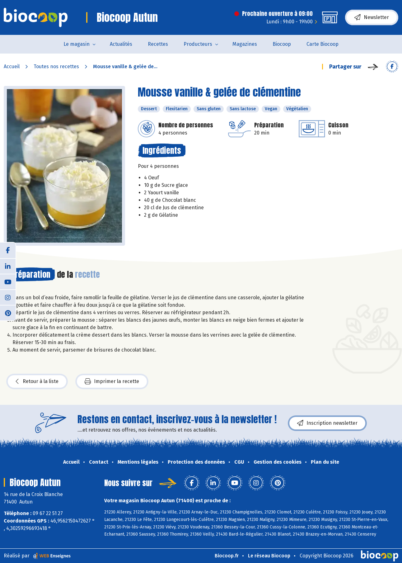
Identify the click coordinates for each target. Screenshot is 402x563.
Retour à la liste (37, 381)
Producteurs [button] (198, 44)
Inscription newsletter (327, 423)
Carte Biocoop (322, 44)
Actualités (121, 44)
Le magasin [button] (76, 44)
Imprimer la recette (112, 381)
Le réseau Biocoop (269, 556)
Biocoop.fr (227, 556)
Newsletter (371, 17)
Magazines (244, 44)
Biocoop (282, 44)
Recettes (158, 44)
